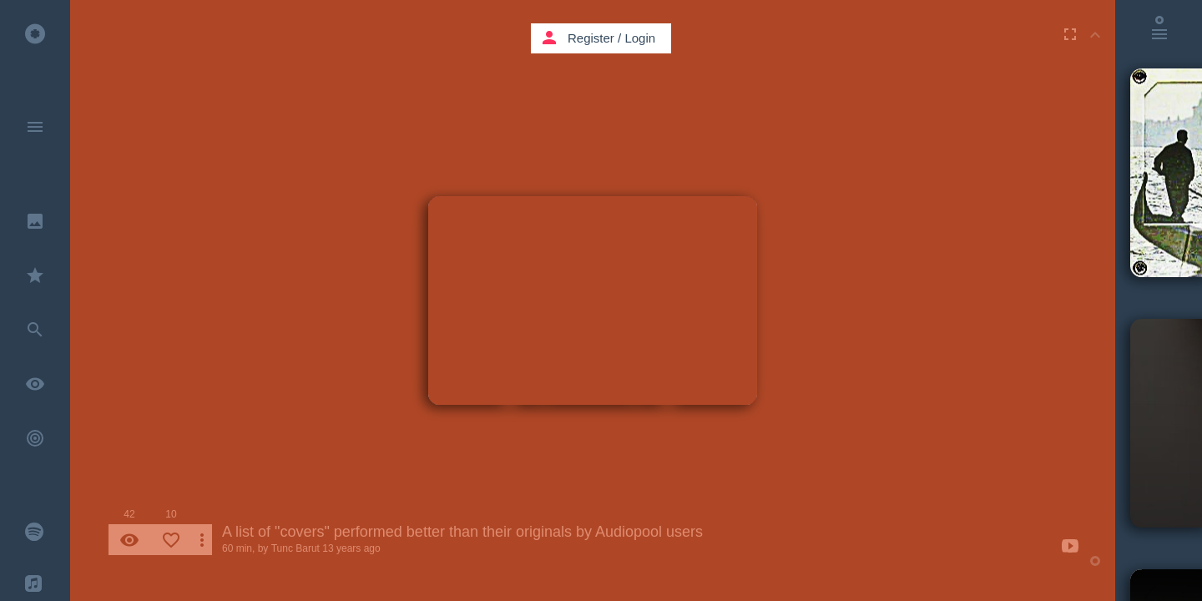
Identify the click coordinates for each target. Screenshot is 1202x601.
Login (639, 38)
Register (591, 38)
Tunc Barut (295, 548)
